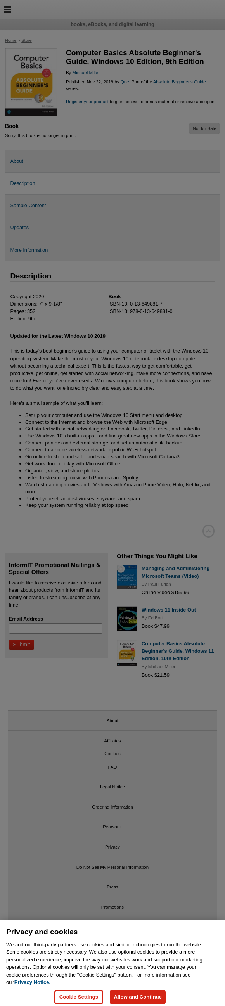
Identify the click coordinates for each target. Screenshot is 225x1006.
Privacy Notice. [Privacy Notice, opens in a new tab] (32, 987)
